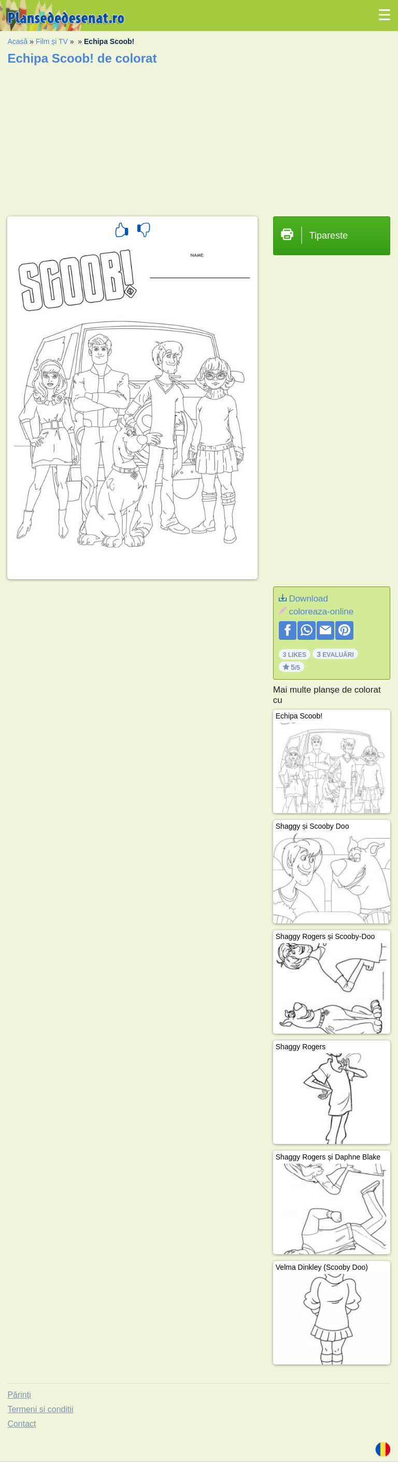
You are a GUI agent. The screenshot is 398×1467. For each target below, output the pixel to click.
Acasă (17, 41)
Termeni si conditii (40, 1409)
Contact (21, 1423)
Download (308, 599)
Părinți (19, 1394)
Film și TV (52, 41)
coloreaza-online (321, 612)
